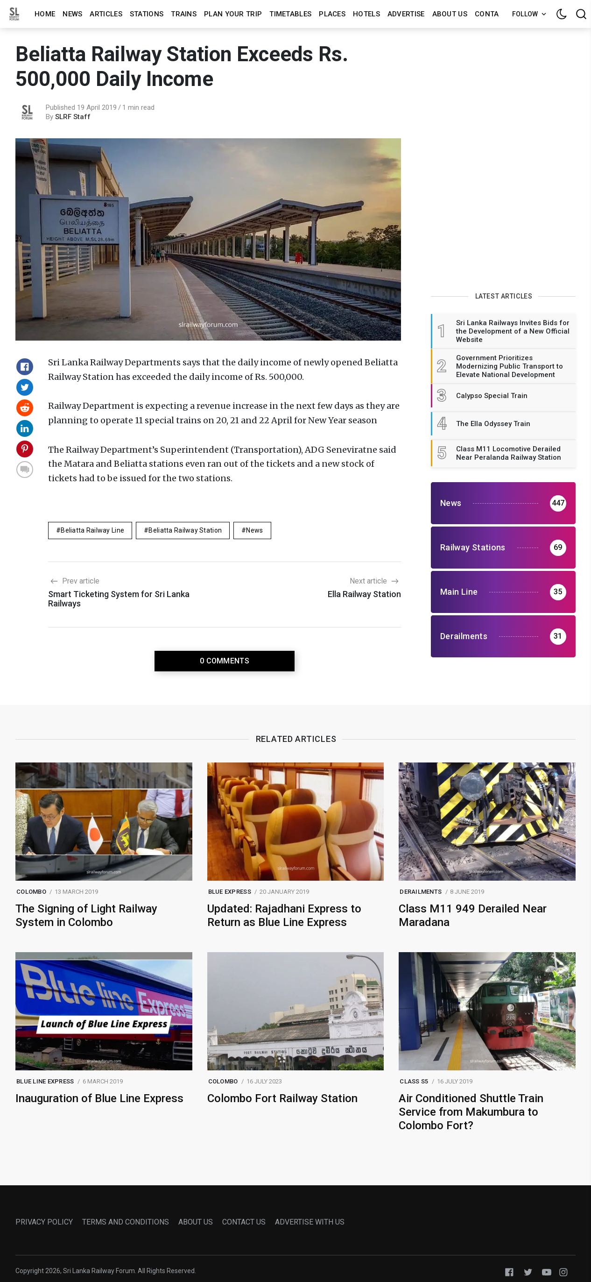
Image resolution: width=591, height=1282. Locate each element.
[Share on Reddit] (24, 407)
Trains (184, 14)
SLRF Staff (73, 117)
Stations (146, 14)
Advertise (406, 14)
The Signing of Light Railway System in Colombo (86, 915)
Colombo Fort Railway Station (282, 1098)
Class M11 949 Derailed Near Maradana (473, 915)
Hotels (366, 14)
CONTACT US (244, 1222)
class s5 (414, 1081)
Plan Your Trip (233, 14)
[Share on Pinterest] (24, 449)
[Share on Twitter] (24, 387)
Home (45, 14)
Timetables (290, 14)
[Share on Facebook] (24, 366)
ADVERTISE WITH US (310, 1222)
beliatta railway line (92, 530)
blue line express (45, 1081)
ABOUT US (195, 1222)
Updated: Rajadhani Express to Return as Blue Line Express (284, 915)
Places (332, 14)
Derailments (421, 891)
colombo (31, 891)
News (72, 14)
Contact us (497, 14)
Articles (106, 14)
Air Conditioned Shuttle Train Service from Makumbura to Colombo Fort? (471, 1112)
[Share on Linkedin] (24, 428)
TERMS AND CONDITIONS (125, 1222)
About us (449, 14)
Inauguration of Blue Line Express (99, 1098)
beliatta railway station (185, 530)
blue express (229, 891)
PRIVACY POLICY (44, 1222)
